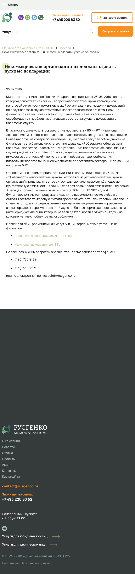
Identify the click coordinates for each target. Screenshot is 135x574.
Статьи (7, 453)
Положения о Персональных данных (26, 563)
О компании (11, 441)
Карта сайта (11, 476)
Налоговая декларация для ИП (37, 244)
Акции (6, 464)
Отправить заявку (115, 31)
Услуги (10, 31)
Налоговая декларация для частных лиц (44, 236)
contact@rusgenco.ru (20, 486)
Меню (10, 4)
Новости (8, 447)
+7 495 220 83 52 (66, 19)
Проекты (8, 459)
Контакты (9, 470)
